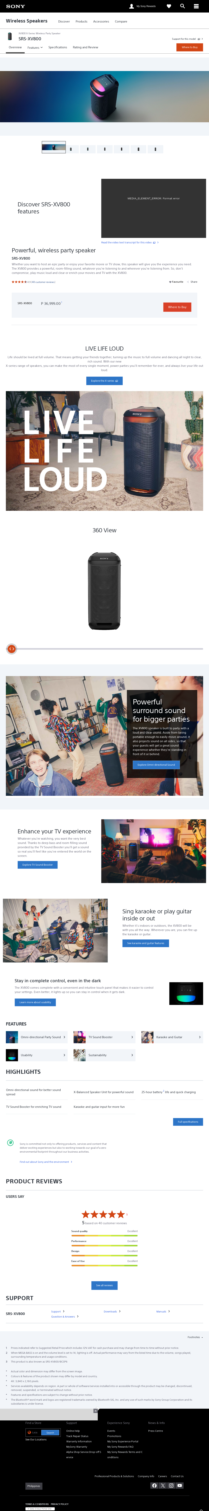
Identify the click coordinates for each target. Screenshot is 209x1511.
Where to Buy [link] (190, 47)
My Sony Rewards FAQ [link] (120, 1446)
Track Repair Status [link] (77, 1436)
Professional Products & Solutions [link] (114, 1476)
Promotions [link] (114, 1436)
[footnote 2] (163, 1091)
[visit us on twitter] (163, 1485)
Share (192, 281)
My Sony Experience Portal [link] (122, 1441)
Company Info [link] (146, 1476)
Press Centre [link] (155, 1431)
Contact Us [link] (177, 1476)
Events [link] (111, 1431)
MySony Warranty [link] (76, 1446)
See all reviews (104, 1285)
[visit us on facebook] (154, 1485)
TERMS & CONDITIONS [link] (37, 1504)
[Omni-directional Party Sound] (37, 1037)
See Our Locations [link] (36, 1439)
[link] (15, 6)
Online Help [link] (73, 1431)
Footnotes (194, 1337)
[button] (54, 147)
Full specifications (188, 1121)
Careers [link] (162, 1476)
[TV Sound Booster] (104, 1037)
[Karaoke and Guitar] (172, 1037)
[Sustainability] (104, 1055)
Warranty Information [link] (79, 1441)
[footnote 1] (62, 302)
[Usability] (37, 1055)
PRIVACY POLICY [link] (59, 1504)
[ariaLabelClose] (196, 6)
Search (50, 1432)
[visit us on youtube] (180, 1485)
